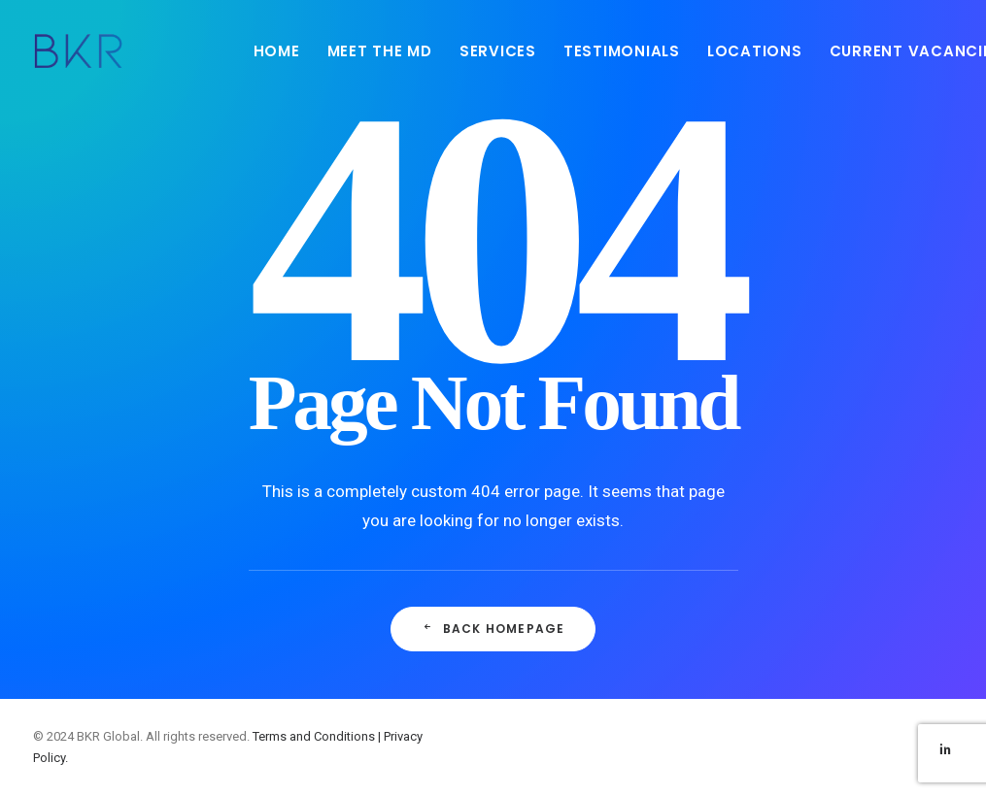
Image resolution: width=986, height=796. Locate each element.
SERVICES (497, 51)
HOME (277, 51)
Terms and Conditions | (318, 736)
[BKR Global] (78, 50)
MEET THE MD (379, 51)
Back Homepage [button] (493, 628)
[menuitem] (277, 50)
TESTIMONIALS (621, 51)
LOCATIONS (754, 51)
